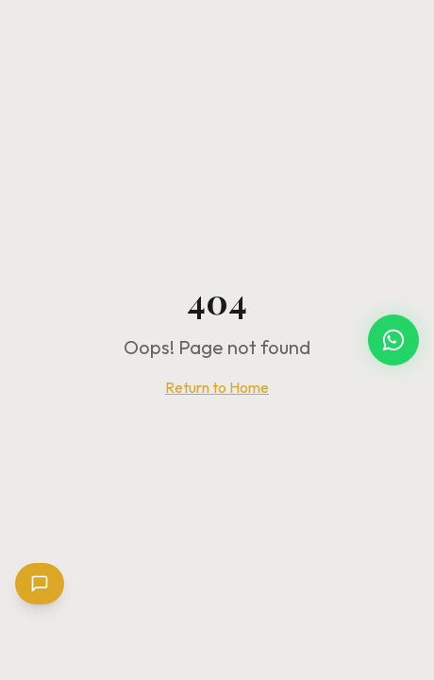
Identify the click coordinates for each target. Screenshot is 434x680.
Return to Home (217, 387)
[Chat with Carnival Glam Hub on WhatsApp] (393, 340)
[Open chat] (39, 583)
